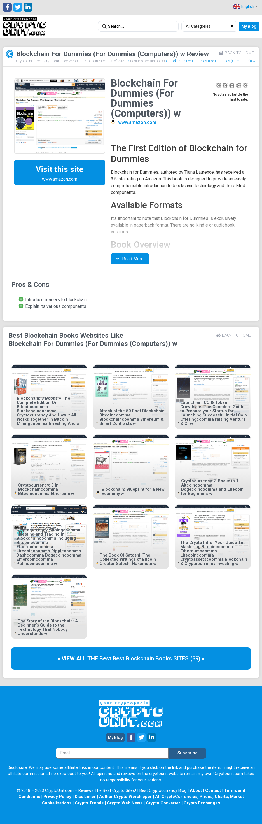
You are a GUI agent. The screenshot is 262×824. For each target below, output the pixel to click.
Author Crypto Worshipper (125, 796)
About (196, 790)
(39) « (197, 658)
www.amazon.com (137, 122)
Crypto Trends (89, 803)
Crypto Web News (124, 803)
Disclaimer (85, 796)
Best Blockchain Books (147, 61)
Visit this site (59, 169)
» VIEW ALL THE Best (85, 658)
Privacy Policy (57, 796)
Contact (213, 790)
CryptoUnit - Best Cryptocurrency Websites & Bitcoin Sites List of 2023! (71, 61)
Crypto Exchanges (202, 803)
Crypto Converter (163, 803)
